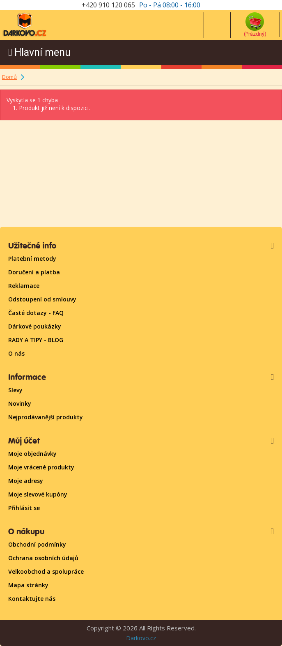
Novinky (19, 403)
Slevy (15, 390)
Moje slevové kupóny (37, 494)
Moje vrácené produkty (41, 467)
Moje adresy (25, 481)
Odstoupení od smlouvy (42, 299)
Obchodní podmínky (37, 544)
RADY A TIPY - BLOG (35, 340)
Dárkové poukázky (34, 326)
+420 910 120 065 (108, 4)
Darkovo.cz (141, 638)
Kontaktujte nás (31, 598)
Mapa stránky (28, 585)
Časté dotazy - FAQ (36, 313)
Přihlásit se (24, 508)
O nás (16, 353)
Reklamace (23, 286)
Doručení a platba (34, 272)
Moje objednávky (32, 453)
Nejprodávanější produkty (45, 417)
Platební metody (32, 258)
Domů (9, 76)
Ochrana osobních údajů (43, 558)
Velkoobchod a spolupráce (46, 571)
